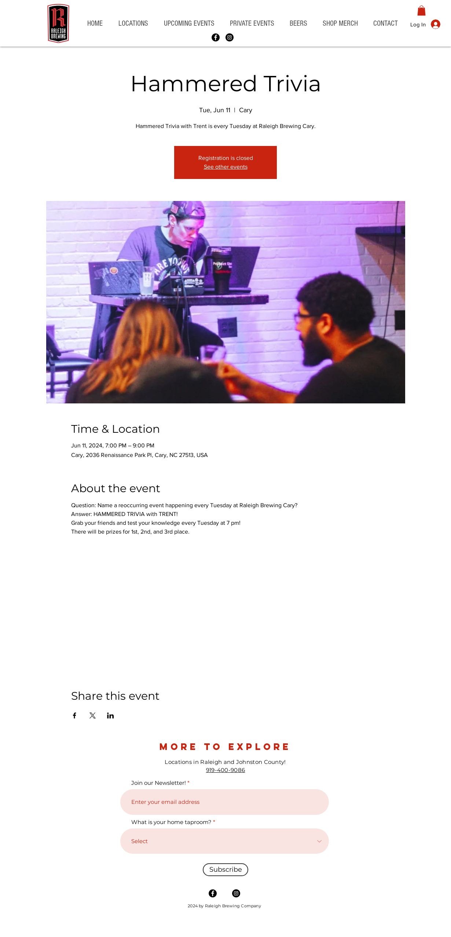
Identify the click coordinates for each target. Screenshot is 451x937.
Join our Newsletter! (158, 783)
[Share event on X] (92, 715)
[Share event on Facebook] (74, 715)
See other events (225, 167)
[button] (133, 24)
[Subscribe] (225, 869)
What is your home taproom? (171, 822)
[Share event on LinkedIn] (110, 715)
